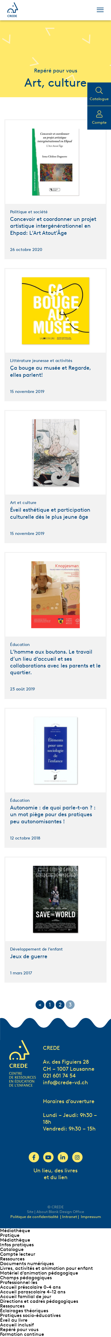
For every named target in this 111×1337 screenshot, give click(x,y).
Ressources (12, 1259)
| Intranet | (70, 1216)
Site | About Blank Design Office (55, 1211)
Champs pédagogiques (26, 1277)
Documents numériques (27, 1263)
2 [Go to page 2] (60, 1004)
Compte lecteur (17, 1254)
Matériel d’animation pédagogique (39, 1273)
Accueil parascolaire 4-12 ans (32, 1292)
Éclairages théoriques (24, 1310)
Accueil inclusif (17, 1325)
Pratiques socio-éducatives (30, 1315)
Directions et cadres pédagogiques (39, 1301)
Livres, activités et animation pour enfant (46, 1268)
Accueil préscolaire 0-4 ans (30, 1287)
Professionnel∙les (18, 1282)
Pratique (10, 1235)
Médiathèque (15, 1230)
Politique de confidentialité (34, 1216)
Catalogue (12, 1249)
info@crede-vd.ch (65, 1082)
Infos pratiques (17, 1244)
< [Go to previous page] (39, 1004)
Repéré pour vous (19, 1329)
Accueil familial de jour (25, 1296)
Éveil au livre (14, 1320)
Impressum (91, 1216)
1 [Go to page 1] (50, 1004)
